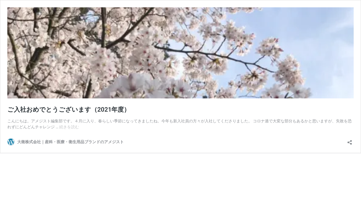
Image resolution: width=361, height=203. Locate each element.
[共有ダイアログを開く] (350, 140)
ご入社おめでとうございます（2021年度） (68, 109)
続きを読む (69, 127)
